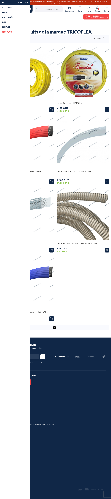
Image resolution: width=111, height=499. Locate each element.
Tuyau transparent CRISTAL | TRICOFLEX (75, 171)
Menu (9, 17)
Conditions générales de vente (16, 438)
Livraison (8, 435)
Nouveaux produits (12, 421)
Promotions (9, 419)
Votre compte (11, 389)
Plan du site (9, 446)
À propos (8, 440)
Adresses (8, 402)
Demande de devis (12, 470)
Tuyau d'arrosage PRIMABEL (69, 103)
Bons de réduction (12, 405)
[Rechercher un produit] (49, 9)
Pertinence (99, 37)
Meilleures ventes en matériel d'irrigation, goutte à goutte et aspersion (30, 424)
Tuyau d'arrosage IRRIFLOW (14, 103)
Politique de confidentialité (14, 443)
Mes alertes (9, 408)
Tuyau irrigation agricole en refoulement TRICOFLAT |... (25, 312)
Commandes (10, 397)
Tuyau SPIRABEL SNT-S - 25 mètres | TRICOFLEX (78, 243)
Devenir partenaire (12, 473)
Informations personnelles (14, 394)
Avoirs (7, 400)
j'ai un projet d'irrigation (13, 468)
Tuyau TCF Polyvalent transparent (16, 243)
